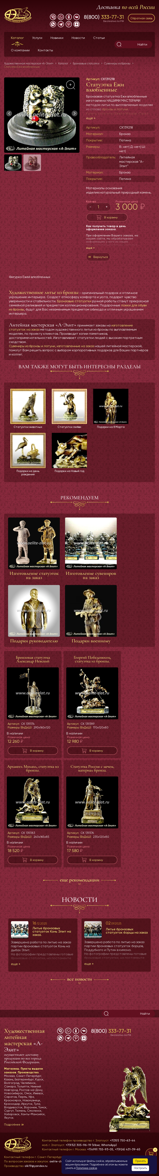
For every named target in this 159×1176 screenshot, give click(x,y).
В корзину (111, 217)
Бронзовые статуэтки (74, 301)
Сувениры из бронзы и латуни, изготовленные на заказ (51, 346)
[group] (42, 115)
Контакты (45, 50)
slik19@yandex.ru (36, 1166)
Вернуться (100, 257)
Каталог (17, 38)
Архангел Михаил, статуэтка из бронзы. (33, 769)
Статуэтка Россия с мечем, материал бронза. (92, 769)
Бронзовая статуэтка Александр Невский (33, 660)
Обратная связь (141, 18)
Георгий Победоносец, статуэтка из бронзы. (92, 660)
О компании (20, 50)
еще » (90, 118)
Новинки (57, 38)
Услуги (37, 38)
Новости (78, 38)
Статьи (99, 38)
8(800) (104, 17)
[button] (74, 113)
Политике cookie (86, 1168)
